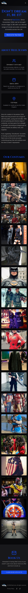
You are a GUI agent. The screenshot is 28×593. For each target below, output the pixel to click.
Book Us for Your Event (14, 35)
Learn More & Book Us (14, 572)
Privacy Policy (10, 588)
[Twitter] (20, 588)
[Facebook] (16, 588)
